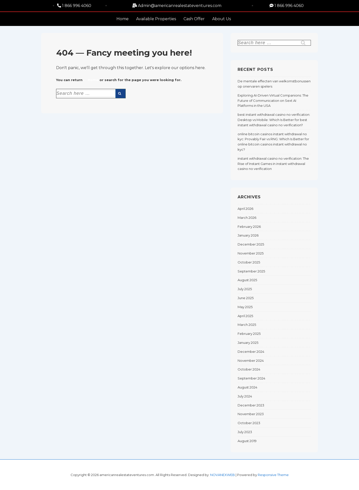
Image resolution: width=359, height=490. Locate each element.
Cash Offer (194, 18)
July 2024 (245, 396)
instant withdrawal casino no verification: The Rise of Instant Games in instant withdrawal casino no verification (273, 163)
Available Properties (156, 18)
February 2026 (249, 227)
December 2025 (251, 244)
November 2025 (251, 253)
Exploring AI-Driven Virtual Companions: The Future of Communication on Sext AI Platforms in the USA (273, 100)
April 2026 (245, 209)
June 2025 (246, 298)
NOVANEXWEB (222, 475)
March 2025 (247, 325)
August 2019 (247, 441)
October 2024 (249, 369)
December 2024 (251, 352)
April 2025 (245, 316)
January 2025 (248, 343)
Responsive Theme (273, 475)
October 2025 (249, 262)
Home (122, 18)
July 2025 (245, 289)
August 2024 (247, 387)
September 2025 (251, 271)
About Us (221, 18)
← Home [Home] (91, 80)
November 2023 (251, 414)
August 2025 (247, 280)
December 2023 (251, 405)
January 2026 (248, 235)
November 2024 (251, 361)
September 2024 (251, 378)
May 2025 (245, 307)
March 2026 (247, 218)
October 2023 (249, 423)
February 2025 (249, 334)
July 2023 (245, 432)
